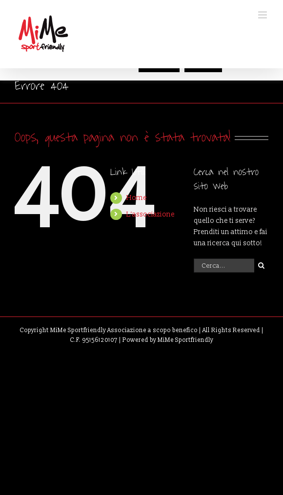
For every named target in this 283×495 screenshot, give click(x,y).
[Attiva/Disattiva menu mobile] (263, 15)
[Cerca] (261, 265)
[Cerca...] (224, 265)
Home (136, 198)
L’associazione (150, 214)
